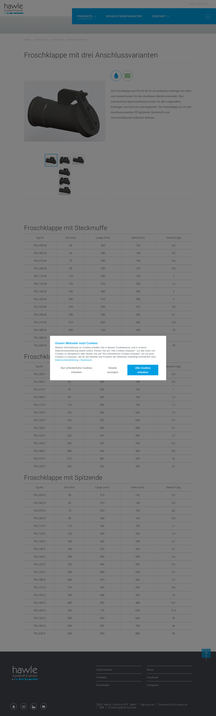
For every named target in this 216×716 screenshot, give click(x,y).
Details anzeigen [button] (112, 370)
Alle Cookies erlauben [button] (143, 370)
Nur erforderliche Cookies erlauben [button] (76, 370)
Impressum (86, 360)
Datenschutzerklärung (66, 360)
